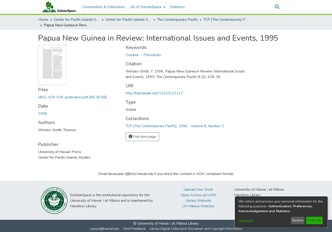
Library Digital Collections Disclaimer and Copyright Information (196, 228)
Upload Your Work (198, 189)
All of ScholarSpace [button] (146, 6)
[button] (277, 7)
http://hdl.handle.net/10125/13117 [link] (154, 93)
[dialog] (281, 212)
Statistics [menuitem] (177, 6)
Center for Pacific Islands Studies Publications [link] (128, 19)
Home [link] (43, 19)
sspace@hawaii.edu (104, 228)
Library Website (198, 200)
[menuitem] (147, 7)
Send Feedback (134, 228)
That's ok (314, 220)
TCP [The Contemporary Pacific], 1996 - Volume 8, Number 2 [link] (226, 19)
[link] (72, 97)
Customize (245, 220)
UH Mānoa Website (198, 206)
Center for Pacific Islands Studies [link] (77, 19)
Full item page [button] (142, 136)
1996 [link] (42, 113)
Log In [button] (286, 6)
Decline (297, 220)
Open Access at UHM (198, 195)
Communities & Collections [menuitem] (103, 6)
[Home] (58, 7)
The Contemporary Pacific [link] (177, 19)
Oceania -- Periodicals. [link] (144, 54)
